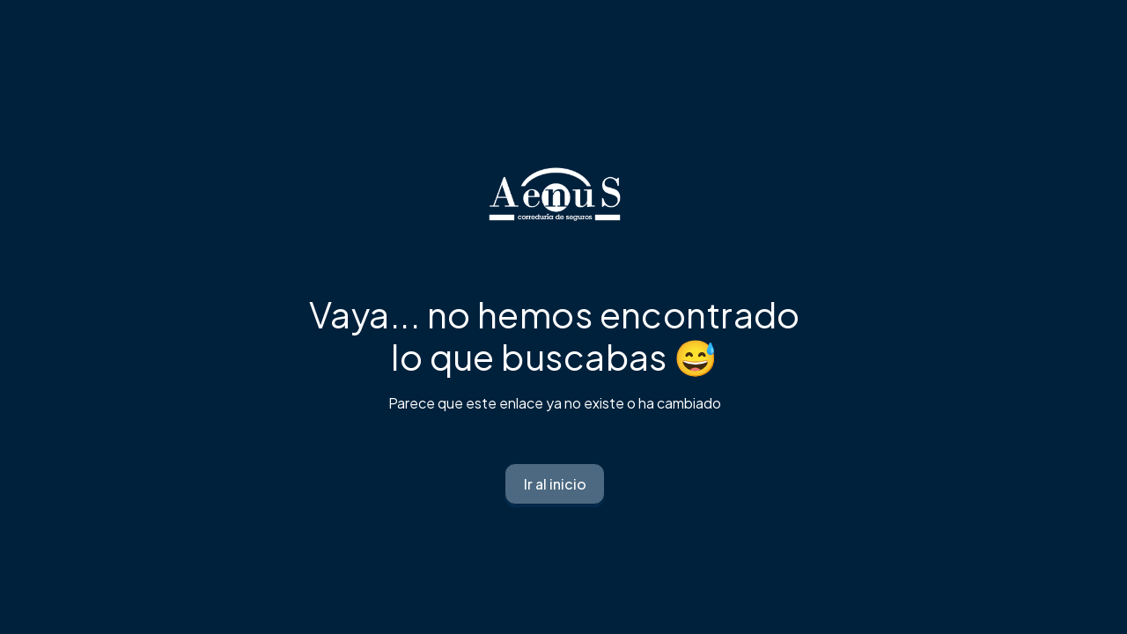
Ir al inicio (555, 484)
